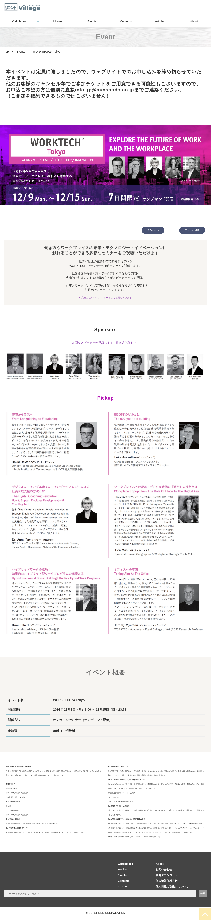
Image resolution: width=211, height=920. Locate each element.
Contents (126, 21)
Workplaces (18, 21)
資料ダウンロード (189, 7)
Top (6, 51)
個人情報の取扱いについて (172, 887)
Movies (58, 21)
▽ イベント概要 (189, 230)
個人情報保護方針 (166, 882)
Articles (160, 21)
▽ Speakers (151, 230)
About (194, 21)
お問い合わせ (154, 7)
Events (91, 21)
